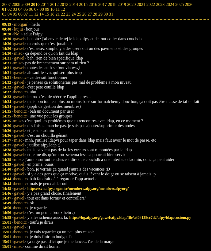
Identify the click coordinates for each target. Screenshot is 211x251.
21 (57, 14)
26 (84, 14)
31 (111, 14)
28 (95, 14)
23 (68, 14)
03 (4, 14)
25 (79, 14)
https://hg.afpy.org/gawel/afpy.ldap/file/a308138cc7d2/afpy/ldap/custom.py (130, 217)
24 (73, 14)
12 (36, 14)
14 (41, 14)
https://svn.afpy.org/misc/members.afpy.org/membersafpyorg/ (78, 188)
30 (105, 14)
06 (20, 14)
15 (47, 14)
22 (63, 14)
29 (100, 14)
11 (31, 14)
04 (9, 14)
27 (89, 14)
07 (26, 14)
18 (52, 14)
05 (15, 14)
